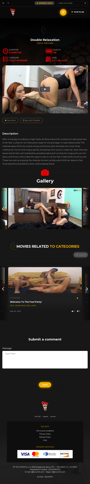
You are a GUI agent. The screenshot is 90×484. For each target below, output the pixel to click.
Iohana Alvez (20, 306)
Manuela (48, 43)
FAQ (45, 440)
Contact (53, 416)
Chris (12, 306)
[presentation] (3, 208)
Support (45, 416)
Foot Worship (15, 298)
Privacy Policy (45, 434)
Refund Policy (45, 437)
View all (80, 255)
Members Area (44, 3)
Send (45, 385)
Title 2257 (37, 416)
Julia (28, 306)
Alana (40, 43)
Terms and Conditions (45, 431)
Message (7, 348)
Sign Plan (77, 12)
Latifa (33, 306)
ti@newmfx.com (37, 472)
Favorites (10, 120)
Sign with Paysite (31, 120)
